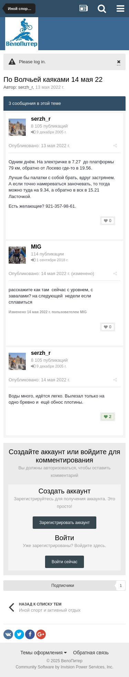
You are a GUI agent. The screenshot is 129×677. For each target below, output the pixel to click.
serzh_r (25, 87)
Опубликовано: (39, 145)
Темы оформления (43, 652)
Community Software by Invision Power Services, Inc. (64, 667)
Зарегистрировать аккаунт (64, 522)
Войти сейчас (64, 561)
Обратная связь (91, 652)
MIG (36, 247)
